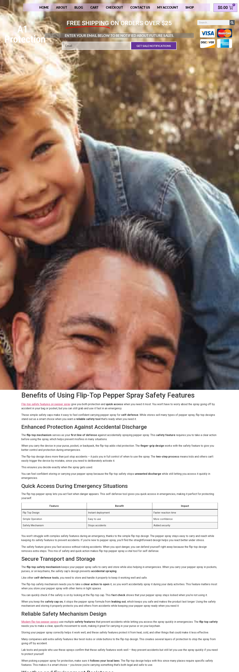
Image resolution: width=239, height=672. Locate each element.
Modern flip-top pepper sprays (39, 621)
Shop (189, 7)
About (61, 7)
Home (44, 7)
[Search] (232, 22)
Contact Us (140, 7)
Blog (78, 7)
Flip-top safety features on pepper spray (45, 404)
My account (167, 7)
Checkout (114, 7)
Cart (94, 7)
